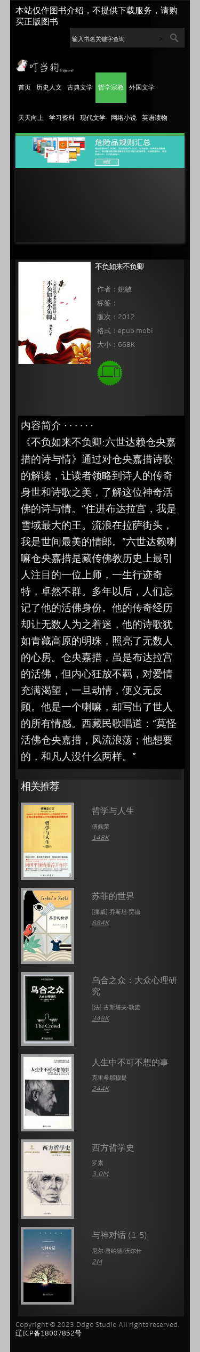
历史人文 (49, 88)
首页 (24, 88)
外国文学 (142, 88)
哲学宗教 (111, 88)
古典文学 (80, 88)
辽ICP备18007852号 (48, 1333)
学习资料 (62, 118)
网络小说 (124, 118)
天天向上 (31, 118)
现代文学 (93, 118)
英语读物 (154, 118)
